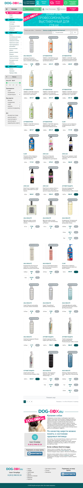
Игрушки (29, 477)
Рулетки (29, 479)
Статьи (47, 470)
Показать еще (50, 397)
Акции (29, 468)
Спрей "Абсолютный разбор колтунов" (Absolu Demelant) (32, 304)
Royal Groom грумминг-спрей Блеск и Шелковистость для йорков (32, 188)
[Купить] (37, 98)
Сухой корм (30, 472)
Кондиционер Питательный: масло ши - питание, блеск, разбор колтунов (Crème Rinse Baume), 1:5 (32, 266)
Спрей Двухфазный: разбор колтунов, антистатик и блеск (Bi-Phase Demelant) (70, 305)
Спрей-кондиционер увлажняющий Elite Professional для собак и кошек (70, 339)
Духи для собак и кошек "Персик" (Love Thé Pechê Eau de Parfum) (51, 220)
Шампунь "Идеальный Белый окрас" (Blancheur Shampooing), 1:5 (70, 373)
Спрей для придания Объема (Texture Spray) (32, 338)
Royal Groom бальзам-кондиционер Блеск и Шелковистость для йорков (51, 156)
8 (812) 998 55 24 (35, 445)
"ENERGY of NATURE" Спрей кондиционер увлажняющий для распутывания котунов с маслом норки (70, 59)
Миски (29, 474)
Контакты (63, 9)
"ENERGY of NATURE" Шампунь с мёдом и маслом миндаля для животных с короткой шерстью (70, 92)
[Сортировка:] (62, 32)
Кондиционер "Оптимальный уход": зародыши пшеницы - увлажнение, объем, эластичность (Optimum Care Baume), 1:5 (70, 221)
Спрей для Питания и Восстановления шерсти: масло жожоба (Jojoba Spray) (32, 58)
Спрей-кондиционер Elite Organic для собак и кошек (51, 338)
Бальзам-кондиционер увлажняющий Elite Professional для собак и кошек (70, 188)
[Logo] (13, 3)
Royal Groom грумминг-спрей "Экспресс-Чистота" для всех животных (70, 156)
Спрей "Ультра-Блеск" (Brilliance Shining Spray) (51, 304)
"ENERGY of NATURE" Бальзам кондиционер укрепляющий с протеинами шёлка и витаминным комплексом (51, 59)
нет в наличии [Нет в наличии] (37, 64)
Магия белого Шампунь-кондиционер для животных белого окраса (70, 266)
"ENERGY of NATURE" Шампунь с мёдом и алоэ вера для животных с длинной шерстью (51, 92)
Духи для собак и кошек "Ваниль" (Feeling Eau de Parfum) (32, 220)
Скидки (29, 470)
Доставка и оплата (58, 2)
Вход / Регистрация (51, 9)
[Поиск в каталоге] (30, 9)
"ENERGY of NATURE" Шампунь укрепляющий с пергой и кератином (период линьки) (51, 124)
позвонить (67, 455)
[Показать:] (76, 32)
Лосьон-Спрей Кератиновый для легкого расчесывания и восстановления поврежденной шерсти (51, 266)
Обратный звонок (43, 2)
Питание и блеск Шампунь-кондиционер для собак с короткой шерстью (32, 156)
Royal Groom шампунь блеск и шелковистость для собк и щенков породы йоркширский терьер (51, 189)
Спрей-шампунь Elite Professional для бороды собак (32, 372)
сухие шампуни (65, 450)
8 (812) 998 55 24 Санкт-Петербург (30, 2)
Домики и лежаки (32, 476)
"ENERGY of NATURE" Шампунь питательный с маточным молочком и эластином (32, 92)
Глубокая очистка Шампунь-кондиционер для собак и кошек (70, 124)
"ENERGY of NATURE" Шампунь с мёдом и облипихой (32, 123)
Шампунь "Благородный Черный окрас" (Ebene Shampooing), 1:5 (51, 373)
